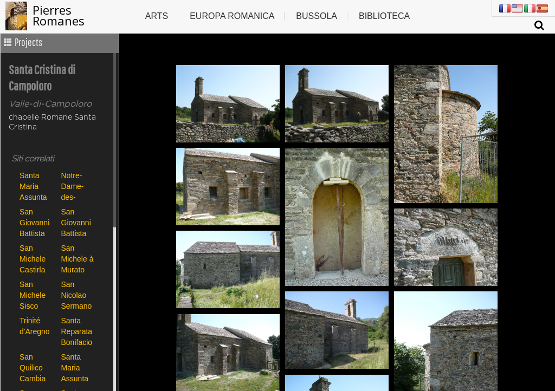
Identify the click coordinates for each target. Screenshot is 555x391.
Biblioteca (384, 16)
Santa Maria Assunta (33, 186)
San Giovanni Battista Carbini (34, 222)
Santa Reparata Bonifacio (77, 331)
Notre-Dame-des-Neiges (73, 186)
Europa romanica (232, 16)
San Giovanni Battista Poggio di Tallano (77, 222)
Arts (156, 16)
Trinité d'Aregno (35, 326)
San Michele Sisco (33, 295)
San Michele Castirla (33, 258)
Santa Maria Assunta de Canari (77, 367)
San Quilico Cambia (33, 367)
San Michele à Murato (77, 258)
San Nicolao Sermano (76, 295)
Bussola (316, 16)
